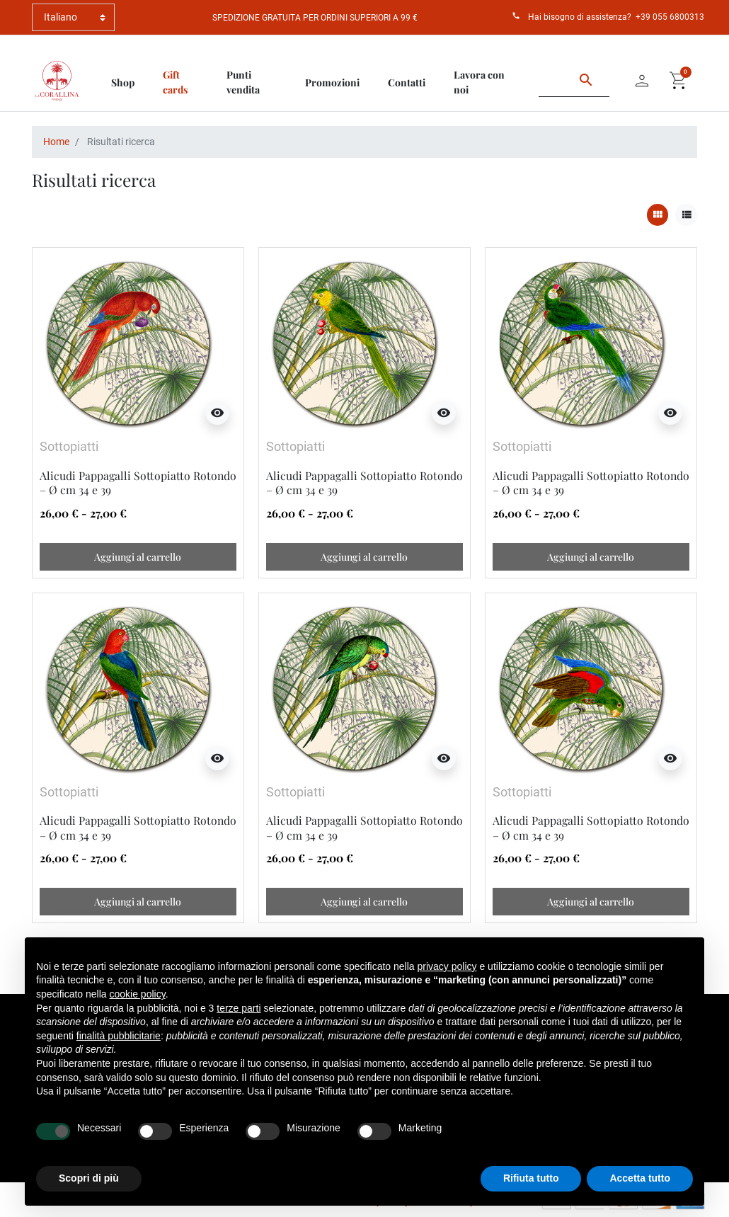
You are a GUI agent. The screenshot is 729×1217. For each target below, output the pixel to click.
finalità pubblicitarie (118, 1035)
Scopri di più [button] (89, 1178)
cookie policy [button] (138, 994)
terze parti (238, 1008)
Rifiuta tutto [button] (531, 1178)
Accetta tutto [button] (639, 1178)
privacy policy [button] (447, 966)
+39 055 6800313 (670, 17)
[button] (678, 80)
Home (56, 141)
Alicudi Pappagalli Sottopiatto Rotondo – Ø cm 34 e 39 (138, 482)
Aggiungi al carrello (137, 557)
